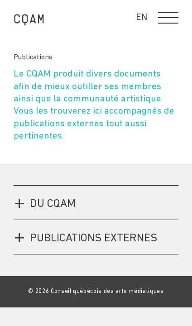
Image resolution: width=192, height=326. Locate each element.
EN (141, 17)
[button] (168, 18)
